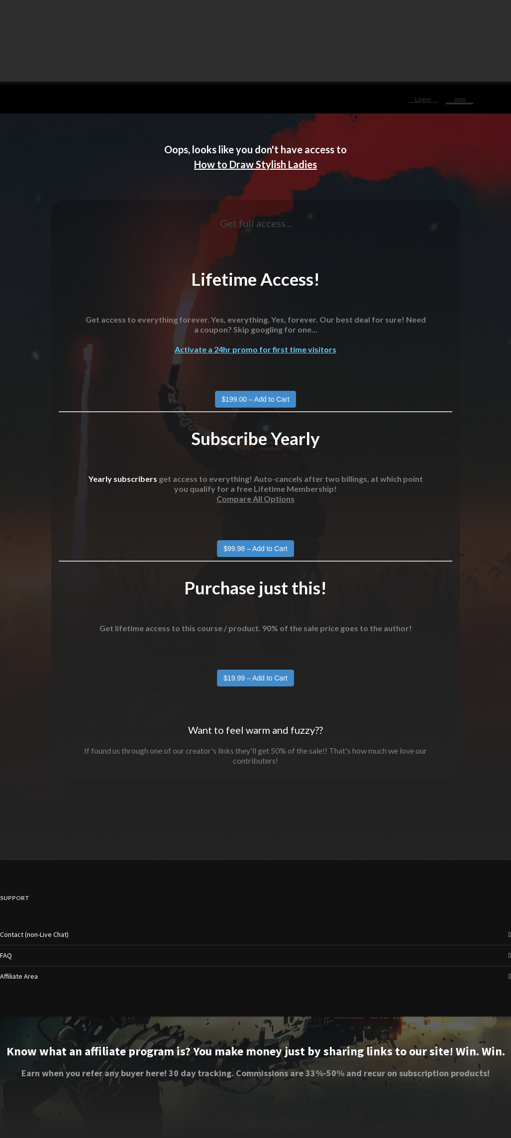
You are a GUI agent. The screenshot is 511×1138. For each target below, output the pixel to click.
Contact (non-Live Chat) (34, 934)
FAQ (6, 955)
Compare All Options (255, 498)
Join (459, 99)
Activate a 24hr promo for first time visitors (255, 349)
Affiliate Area (19, 976)
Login (423, 99)
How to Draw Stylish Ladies (255, 164)
